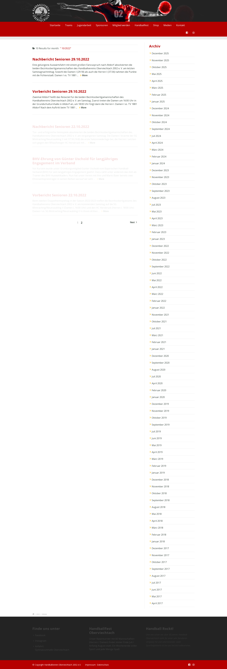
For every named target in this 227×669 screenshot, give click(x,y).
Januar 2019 (158, 472)
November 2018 (160, 486)
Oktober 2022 (159, 259)
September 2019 (161, 424)
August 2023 (158, 197)
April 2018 (157, 520)
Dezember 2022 (160, 246)
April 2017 (157, 603)
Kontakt (180, 25)
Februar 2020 (159, 390)
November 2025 (160, 60)
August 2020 (158, 369)
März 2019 (157, 459)
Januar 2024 (158, 163)
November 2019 (160, 410)
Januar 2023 (158, 239)
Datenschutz (103, 664)
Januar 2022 (158, 307)
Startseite (55, 25)
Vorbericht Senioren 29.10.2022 (59, 91)
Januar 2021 (158, 349)
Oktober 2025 (159, 67)
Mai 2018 (157, 513)
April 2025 (157, 81)
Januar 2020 (158, 397)
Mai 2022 (157, 280)
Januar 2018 (158, 541)
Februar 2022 (159, 301)
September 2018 (161, 500)
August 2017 (158, 575)
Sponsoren (102, 25)
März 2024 (157, 149)
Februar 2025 (159, 94)
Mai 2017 (157, 596)
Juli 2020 (156, 376)
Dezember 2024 (160, 108)
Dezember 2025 (160, 53)
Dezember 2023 (160, 170)
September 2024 (161, 129)
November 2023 (160, 177)
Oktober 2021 (159, 321)
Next (133, 222)
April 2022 (157, 287)
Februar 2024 (159, 156)
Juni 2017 (157, 589)
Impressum (90, 664)
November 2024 (160, 115)
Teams (68, 25)
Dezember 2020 (160, 355)
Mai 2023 (157, 211)
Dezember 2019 (160, 404)
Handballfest (142, 25)
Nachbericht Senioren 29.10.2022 (60, 59)
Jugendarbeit (84, 25)
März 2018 (157, 527)
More (84, 75)
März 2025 (157, 87)
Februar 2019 (159, 465)
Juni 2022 (157, 273)
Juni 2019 (157, 438)
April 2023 (157, 218)
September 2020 (161, 362)
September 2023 (161, 191)
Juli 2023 (156, 204)
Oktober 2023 (159, 184)
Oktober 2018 (159, 493)
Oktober (44, 614)
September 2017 (161, 568)
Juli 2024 (156, 136)
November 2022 (160, 252)
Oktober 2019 (159, 417)
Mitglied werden (121, 25)
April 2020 (157, 383)
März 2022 (157, 294)
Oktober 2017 (159, 562)
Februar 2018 (159, 534)
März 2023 (157, 225)
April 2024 (157, 142)
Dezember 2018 (160, 479)
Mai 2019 (157, 445)
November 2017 (160, 555)
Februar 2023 (159, 232)
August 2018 (158, 507)
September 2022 (161, 266)
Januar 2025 (158, 101)
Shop (156, 25)
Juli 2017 (156, 582)
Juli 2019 (156, 431)
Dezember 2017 (160, 548)
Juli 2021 (156, 328)
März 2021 (157, 335)
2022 (38, 614)
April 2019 (157, 452)
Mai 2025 (157, 74)
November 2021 (160, 314)
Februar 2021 (159, 342)
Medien (167, 25)
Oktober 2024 (159, 122)
